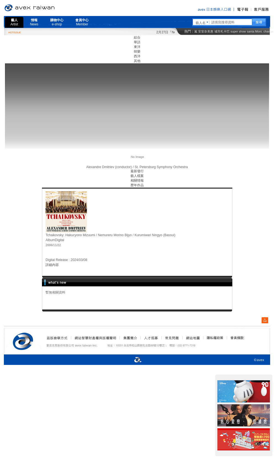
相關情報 (137, 180)
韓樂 (137, 51)
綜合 (137, 37)
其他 (137, 61)
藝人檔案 (137, 176)
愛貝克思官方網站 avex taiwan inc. (45, 8)
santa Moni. (255, 31)
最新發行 (137, 171)
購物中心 (56, 22)
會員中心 (82, 22)
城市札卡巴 (222, 31)
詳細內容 (52, 265)
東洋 (137, 47)
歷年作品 (137, 185)
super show (238, 31)
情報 (34, 22)
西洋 (137, 56)
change (268, 31)
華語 (137, 42)
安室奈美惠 (205, 31)
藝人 (14, 22)
